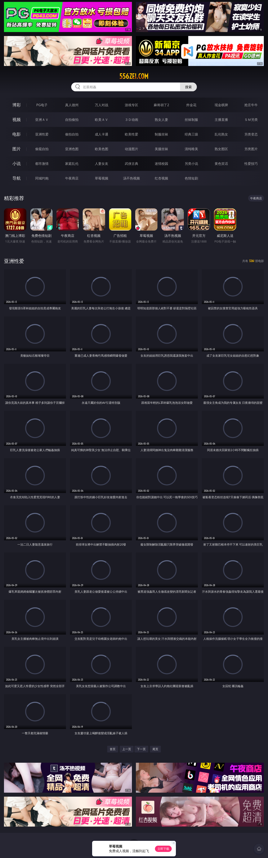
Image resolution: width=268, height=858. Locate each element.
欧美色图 (101, 149)
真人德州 (72, 105)
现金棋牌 (221, 105)
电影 (16, 134)
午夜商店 (72, 178)
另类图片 (251, 149)
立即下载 (163, 849)
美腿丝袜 (161, 149)
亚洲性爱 (42, 134)
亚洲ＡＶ (42, 119)
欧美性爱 (131, 134)
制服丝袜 (161, 134)
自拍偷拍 (72, 119)
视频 (16, 119)
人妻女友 (101, 163)
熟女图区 (221, 149)
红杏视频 (161, 178)
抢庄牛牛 (251, 105)
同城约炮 (42, 178)
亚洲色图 (72, 149)
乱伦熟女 (221, 134)
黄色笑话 (221, 163)
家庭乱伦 (72, 163)
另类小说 (191, 163)
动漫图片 (131, 149)
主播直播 (221, 119)
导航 (16, 178)
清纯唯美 (191, 149)
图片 (16, 149)
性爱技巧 (251, 163)
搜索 (188, 87)
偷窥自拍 (42, 149)
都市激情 (42, 163)
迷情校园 (161, 163)
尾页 (155, 749)
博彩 (16, 105)
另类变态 (251, 134)
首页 (113, 749)
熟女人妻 (161, 119)
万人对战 (101, 105)
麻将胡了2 (161, 105)
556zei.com (133, 76)
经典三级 (191, 134)
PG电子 (41, 105)
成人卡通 (101, 134)
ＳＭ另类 (251, 119)
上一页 (126, 749)
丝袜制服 (191, 119)
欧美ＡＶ (101, 119)
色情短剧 (191, 178)
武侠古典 (131, 163)
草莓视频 (101, 178)
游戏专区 (131, 105)
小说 (16, 163)
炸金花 (191, 105)
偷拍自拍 (72, 134)
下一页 (141, 749)
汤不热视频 (131, 178)
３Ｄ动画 (131, 119)
